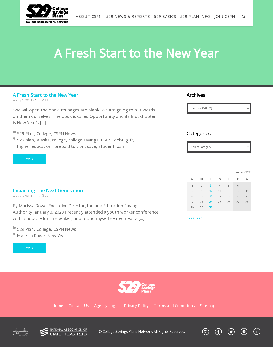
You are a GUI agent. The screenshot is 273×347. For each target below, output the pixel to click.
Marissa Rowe (31, 235)
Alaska (43, 140)
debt (118, 140)
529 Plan (25, 133)
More (29, 158)
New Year (56, 235)
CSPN (106, 140)
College (43, 133)
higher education (34, 146)
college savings (83, 140)
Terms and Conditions (174, 305)
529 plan (25, 140)
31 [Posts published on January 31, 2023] (210, 207)
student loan (111, 146)
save (91, 146)
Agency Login (106, 305)
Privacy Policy (136, 305)
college (59, 140)
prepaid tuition (69, 146)
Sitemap (207, 305)
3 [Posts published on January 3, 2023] (210, 185)
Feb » (199, 218)
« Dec (190, 218)
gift (129, 140)
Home (57, 305)
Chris (37, 100)
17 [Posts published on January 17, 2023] (210, 196)
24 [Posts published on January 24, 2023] (210, 202)
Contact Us (78, 305)
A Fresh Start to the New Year (45, 95)
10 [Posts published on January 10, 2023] (210, 191)
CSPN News (64, 133)
